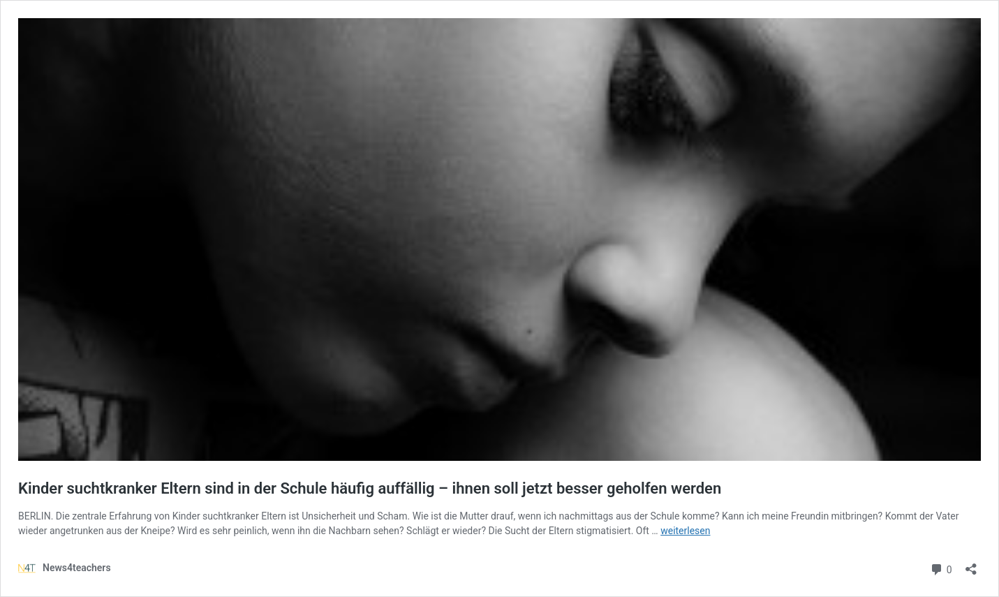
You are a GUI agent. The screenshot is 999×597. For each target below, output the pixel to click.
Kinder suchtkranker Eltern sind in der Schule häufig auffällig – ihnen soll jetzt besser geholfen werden (369, 488)
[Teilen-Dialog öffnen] (971, 564)
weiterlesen (685, 530)
